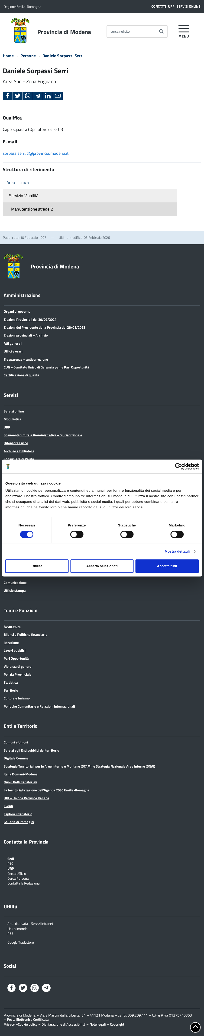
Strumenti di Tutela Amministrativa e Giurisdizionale (43, 435)
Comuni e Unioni (16, 742)
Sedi (10, 858)
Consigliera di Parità (19, 459)
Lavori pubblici (15, 650)
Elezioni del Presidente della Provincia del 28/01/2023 (44, 327)
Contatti (158, 6)
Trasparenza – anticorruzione (26, 359)
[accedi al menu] (183, 30)
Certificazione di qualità (21, 375)
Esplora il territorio (18, 814)
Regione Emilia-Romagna (22, 6)
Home (8, 56)
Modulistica (12, 419)
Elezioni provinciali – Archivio (26, 335)
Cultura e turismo (17, 698)
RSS (10, 933)
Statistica (11, 682)
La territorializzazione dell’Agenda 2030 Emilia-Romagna (46, 790)
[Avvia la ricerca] (161, 31)
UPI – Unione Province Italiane (26, 798)
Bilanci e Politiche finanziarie (25, 634)
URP (171, 6)
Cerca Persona (18, 878)
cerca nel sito (120, 31)
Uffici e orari (13, 351)
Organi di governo (17, 311)
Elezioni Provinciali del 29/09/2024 (30, 319)
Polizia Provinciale (18, 674)
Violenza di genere (18, 666)
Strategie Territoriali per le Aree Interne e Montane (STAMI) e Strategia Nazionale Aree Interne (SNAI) (79, 766)
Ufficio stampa (15, 590)
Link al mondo (17, 928)
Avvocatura (12, 626)
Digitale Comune (16, 758)
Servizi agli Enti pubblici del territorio (31, 750)
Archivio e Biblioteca (19, 451)
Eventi (8, 806)
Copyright (117, 1024)
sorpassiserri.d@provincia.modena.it (35, 153)
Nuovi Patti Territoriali (20, 782)
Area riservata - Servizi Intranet (30, 923)
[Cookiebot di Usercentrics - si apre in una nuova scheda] (178, 466)
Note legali (98, 1024)
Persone (28, 56)
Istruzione (11, 642)
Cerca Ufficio (16, 873)
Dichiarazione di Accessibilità (63, 1024)
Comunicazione (15, 582)
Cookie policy (27, 1024)
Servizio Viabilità (23, 195)
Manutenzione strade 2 (32, 209)
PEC (10, 863)
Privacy (9, 1024)
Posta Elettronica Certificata (28, 1019)
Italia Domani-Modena (21, 774)
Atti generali (13, 343)
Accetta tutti (167, 566)
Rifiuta (37, 566)
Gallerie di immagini (19, 822)
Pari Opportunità (16, 658)
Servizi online (188, 6)
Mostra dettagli (177, 551)
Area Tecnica (17, 182)
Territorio (11, 690)
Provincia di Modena (64, 32)
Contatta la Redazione (23, 883)
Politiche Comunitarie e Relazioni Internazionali (39, 706)
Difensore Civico (16, 443)
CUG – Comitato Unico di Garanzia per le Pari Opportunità (46, 367)
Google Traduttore (20, 942)
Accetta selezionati (102, 566)
